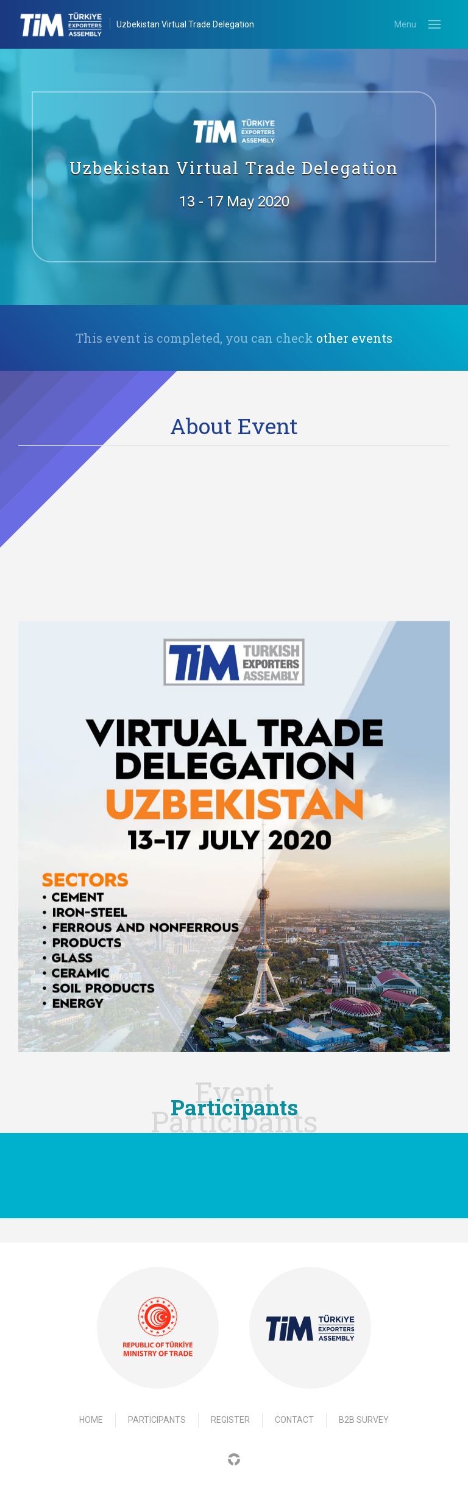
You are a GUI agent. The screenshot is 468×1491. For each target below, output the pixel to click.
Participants (157, 1420)
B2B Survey (364, 1420)
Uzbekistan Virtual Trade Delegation (185, 24)
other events (354, 338)
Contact (294, 1420)
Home (91, 1420)
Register (230, 1420)
